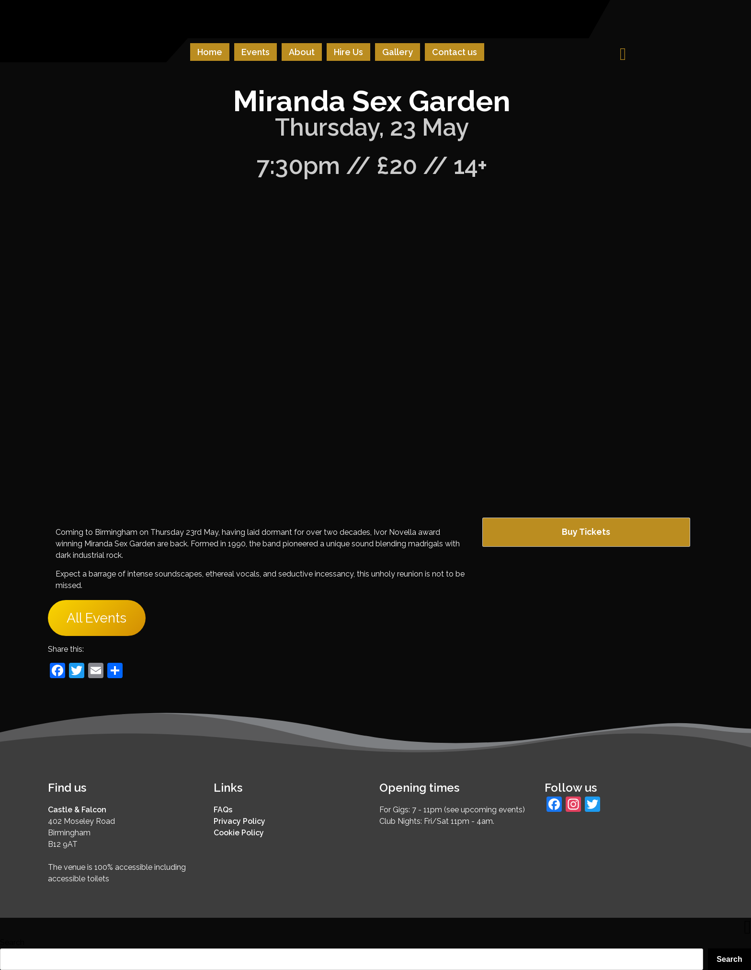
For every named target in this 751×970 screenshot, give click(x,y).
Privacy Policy (239, 821)
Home (209, 52)
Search (12, 942)
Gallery (397, 52)
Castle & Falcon (77, 809)
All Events (96, 618)
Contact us (454, 52)
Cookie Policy (239, 832)
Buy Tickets (586, 532)
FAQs (223, 809)
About (302, 52)
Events (255, 52)
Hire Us (348, 52)
